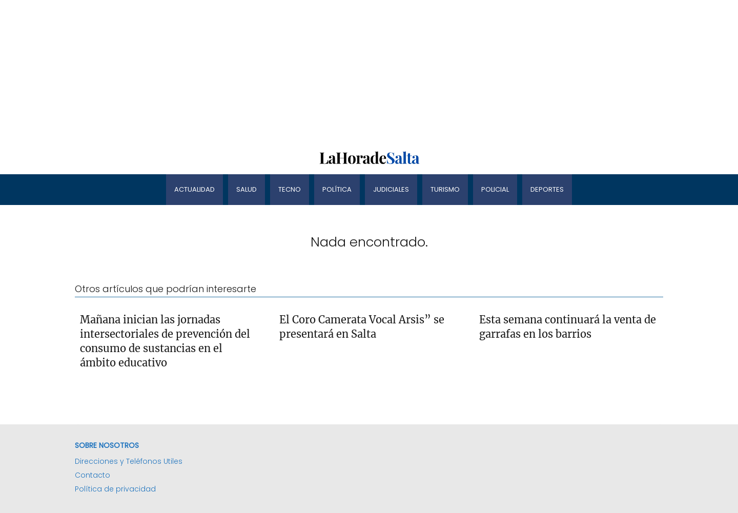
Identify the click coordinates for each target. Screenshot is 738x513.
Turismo (445, 189)
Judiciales (391, 189)
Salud (246, 189)
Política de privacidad (115, 489)
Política (337, 189)
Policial (495, 189)
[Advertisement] (307, 71)
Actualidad (194, 189)
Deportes (547, 189)
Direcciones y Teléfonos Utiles (128, 461)
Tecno (289, 189)
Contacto (92, 475)
